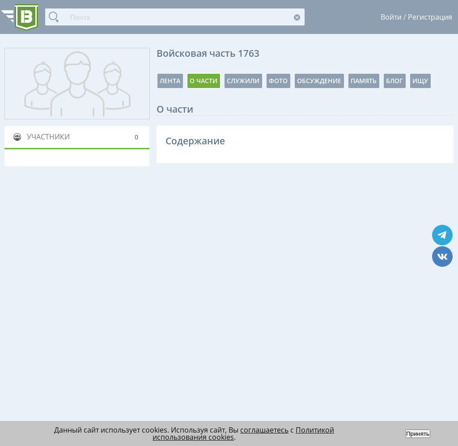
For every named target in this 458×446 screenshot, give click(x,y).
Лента (170, 80)
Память (364, 80)
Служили (243, 80)
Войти (391, 17)
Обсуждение (319, 80)
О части (203, 80)
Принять (417, 433)
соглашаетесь (264, 430)
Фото (278, 80)
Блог (394, 80)
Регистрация (430, 17)
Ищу (420, 80)
